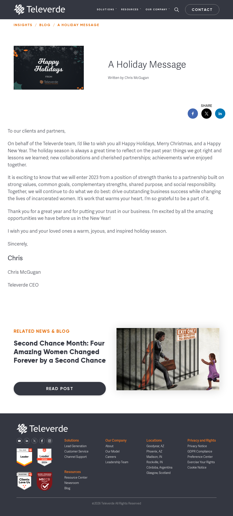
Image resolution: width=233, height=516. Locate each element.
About (109, 446)
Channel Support (75, 457)
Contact (202, 9)
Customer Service (76, 451)
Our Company (158, 9)
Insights (23, 25)
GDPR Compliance (199, 451)
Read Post (60, 388)
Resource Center (75, 477)
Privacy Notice (197, 446)
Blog (45, 25)
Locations (154, 440)
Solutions (107, 9)
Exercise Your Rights (201, 462)
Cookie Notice (196, 467)
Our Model (112, 451)
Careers (110, 457)
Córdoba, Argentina (159, 467)
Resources (131, 9)
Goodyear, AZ (155, 446)
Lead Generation (75, 446)
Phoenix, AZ (154, 451)
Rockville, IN (154, 462)
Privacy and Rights (201, 440)
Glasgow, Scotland (158, 473)
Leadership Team (116, 462)
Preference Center (200, 457)
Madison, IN (154, 457)
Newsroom (71, 483)
